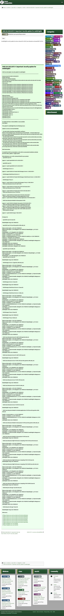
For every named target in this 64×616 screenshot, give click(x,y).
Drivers (49, 46)
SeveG (55, 584)
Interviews (49, 61)
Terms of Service (40, 611)
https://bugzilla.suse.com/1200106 (11, 525)
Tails (48, 103)
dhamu (55, 593)
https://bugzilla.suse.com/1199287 (11, 523)
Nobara (56, 84)
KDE (56, 61)
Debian (57, 44)
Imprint (34, 611)
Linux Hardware (50, 69)
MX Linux (49, 84)
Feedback (49, 53)
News (3, 38)
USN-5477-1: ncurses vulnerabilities (35, 532)
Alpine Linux (58, 36)
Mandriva (57, 80)
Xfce (48, 107)
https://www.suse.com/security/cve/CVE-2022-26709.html (16, 516)
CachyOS (49, 42)
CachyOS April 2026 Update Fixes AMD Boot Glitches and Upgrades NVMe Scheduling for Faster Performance (24, 581)
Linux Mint (49, 72)
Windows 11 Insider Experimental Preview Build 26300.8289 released (8, 603)
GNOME (56, 55)
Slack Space (58, 95)
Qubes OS (49, 90)
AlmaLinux (49, 36)
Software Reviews (50, 99)
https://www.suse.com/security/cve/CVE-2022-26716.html (16, 518)
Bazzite (57, 40)
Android (49, 38)
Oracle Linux (50, 86)
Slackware (49, 97)
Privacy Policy (47, 611)
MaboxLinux (49, 80)
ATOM (54, 611)
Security (49, 95)
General (57, 53)
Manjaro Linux (50, 82)
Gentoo (49, 55)
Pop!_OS (49, 88)
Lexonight (56, 576)
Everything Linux (50, 48)
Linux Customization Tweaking (53, 65)
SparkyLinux (49, 101)
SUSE (5, 34)
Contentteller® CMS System (11, 613)
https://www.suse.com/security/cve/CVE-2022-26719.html (16, 520)
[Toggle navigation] (62, 2)
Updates (49, 105)
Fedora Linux (50, 51)
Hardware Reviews (50, 59)
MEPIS (58, 82)
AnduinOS (56, 38)
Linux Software (50, 78)
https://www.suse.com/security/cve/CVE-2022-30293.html (16, 522)
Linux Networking (50, 74)
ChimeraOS (49, 44)
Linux (48, 63)
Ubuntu (55, 103)
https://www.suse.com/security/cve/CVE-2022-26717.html (16, 519)
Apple (37, 585)
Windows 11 (5, 576)
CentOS (56, 42)
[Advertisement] (32, 19)
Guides (49, 57)
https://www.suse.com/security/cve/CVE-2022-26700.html (16, 515)
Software (58, 97)
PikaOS (58, 86)
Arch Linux (49, 40)
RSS (51, 611)
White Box (57, 105)
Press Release (57, 88)
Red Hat (57, 90)
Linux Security (50, 76)
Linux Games (50, 67)
